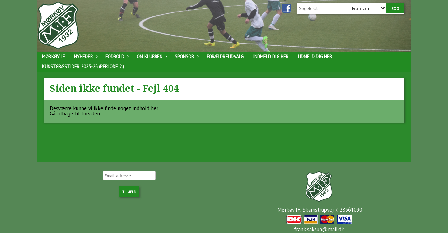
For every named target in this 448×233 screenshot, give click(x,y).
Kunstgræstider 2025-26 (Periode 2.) (83, 66)
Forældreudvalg (225, 56)
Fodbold (116, 56)
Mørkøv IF (53, 56)
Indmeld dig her (271, 56)
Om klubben (151, 56)
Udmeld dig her (315, 56)
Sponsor (186, 56)
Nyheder (85, 56)
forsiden (90, 113)
